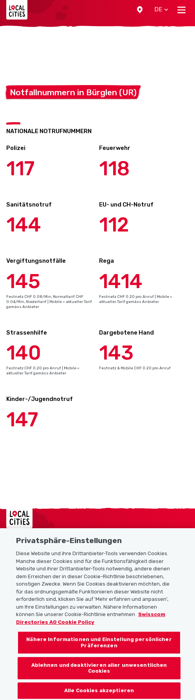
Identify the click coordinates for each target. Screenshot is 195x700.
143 (116, 353)
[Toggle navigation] (181, 10)
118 (114, 168)
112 (114, 225)
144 (23, 225)
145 (23, 281)
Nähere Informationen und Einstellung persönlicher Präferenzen (99, 646)
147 (22, 419)
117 (20, 168)
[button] (140, 9)
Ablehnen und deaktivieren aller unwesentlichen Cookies (99, 672)
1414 (121, 281)
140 (23, 353)
